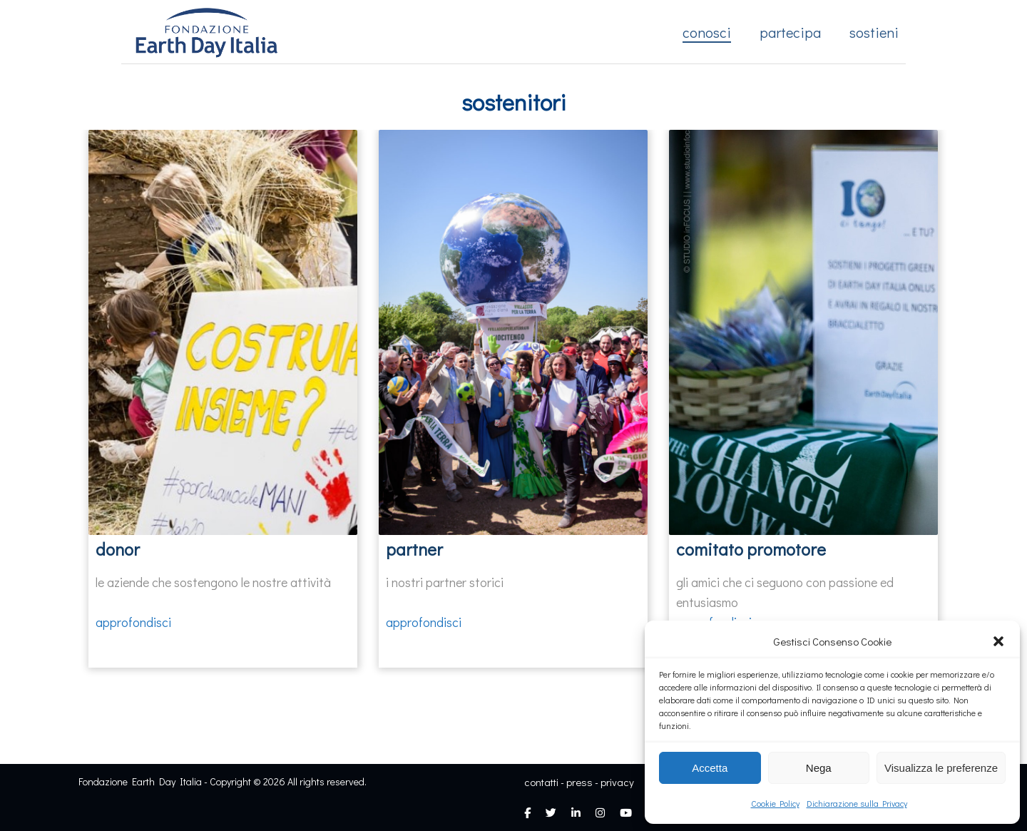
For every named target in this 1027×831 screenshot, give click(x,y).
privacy (617, 782)
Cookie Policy (775, 803)
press (579, 782)
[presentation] (67, 346)
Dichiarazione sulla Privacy (857, 803)
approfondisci (133, 622)
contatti (541, 782)
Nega (819, 768)
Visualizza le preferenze (941, 768)
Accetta (709, 768)
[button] (998, 641)
